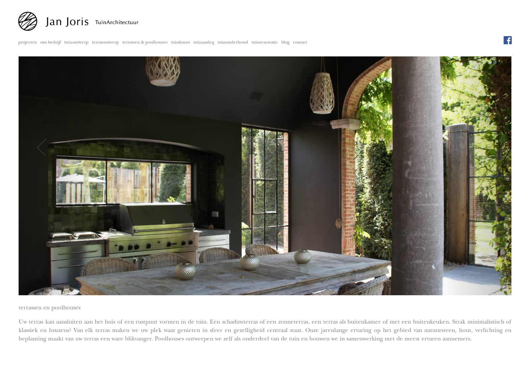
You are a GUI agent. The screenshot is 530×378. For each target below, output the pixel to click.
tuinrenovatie (264, 43)
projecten (27, 43)
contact (300, 43)
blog (285, 43)
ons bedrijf (50, 43)
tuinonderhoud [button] (233, 43)
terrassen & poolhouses (145, 43)
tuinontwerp (76, 43)
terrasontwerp (105, 43)
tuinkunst (180, 43)
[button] (56, 175)
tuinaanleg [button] (203, 43)
